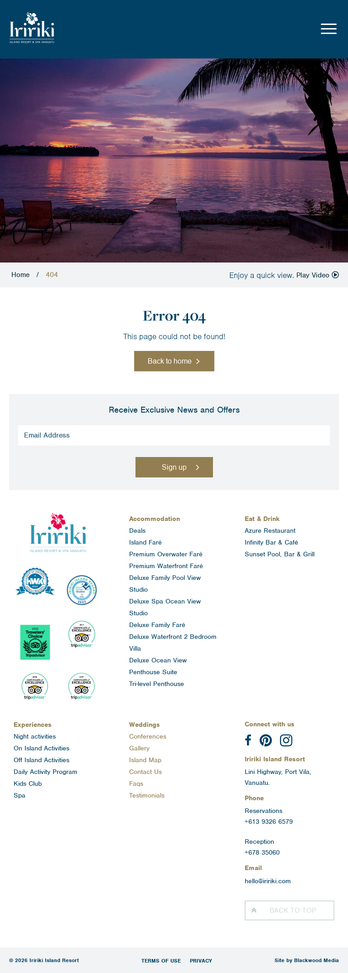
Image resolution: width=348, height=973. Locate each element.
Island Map (145, 760)
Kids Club (28, 783)
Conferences (147, 736)
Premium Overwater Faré (166, 554)
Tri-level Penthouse (156, 684)
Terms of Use (161, 960)
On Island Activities (41, 748)
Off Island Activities (41, 760)
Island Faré (145, 542)
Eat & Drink (262, 519)
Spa (19, 795)
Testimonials (146, 795)
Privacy (201, 960)
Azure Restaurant (270, 530)
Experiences (33, 724)
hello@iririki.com (268, 881)
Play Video (317, 275)
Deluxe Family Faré (157, 625)
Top (293, 910)
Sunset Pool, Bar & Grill (279, 554)
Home (20, 274)
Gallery (139, 748)
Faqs (136, 783)
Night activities (35, 736)
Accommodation (154, 519)
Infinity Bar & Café (271, 542)
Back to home (170, 361)
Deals (137, 530)
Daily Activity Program (45, 772)
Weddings (144, 724)
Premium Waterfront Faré (166, 566)
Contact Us (145, 772)
